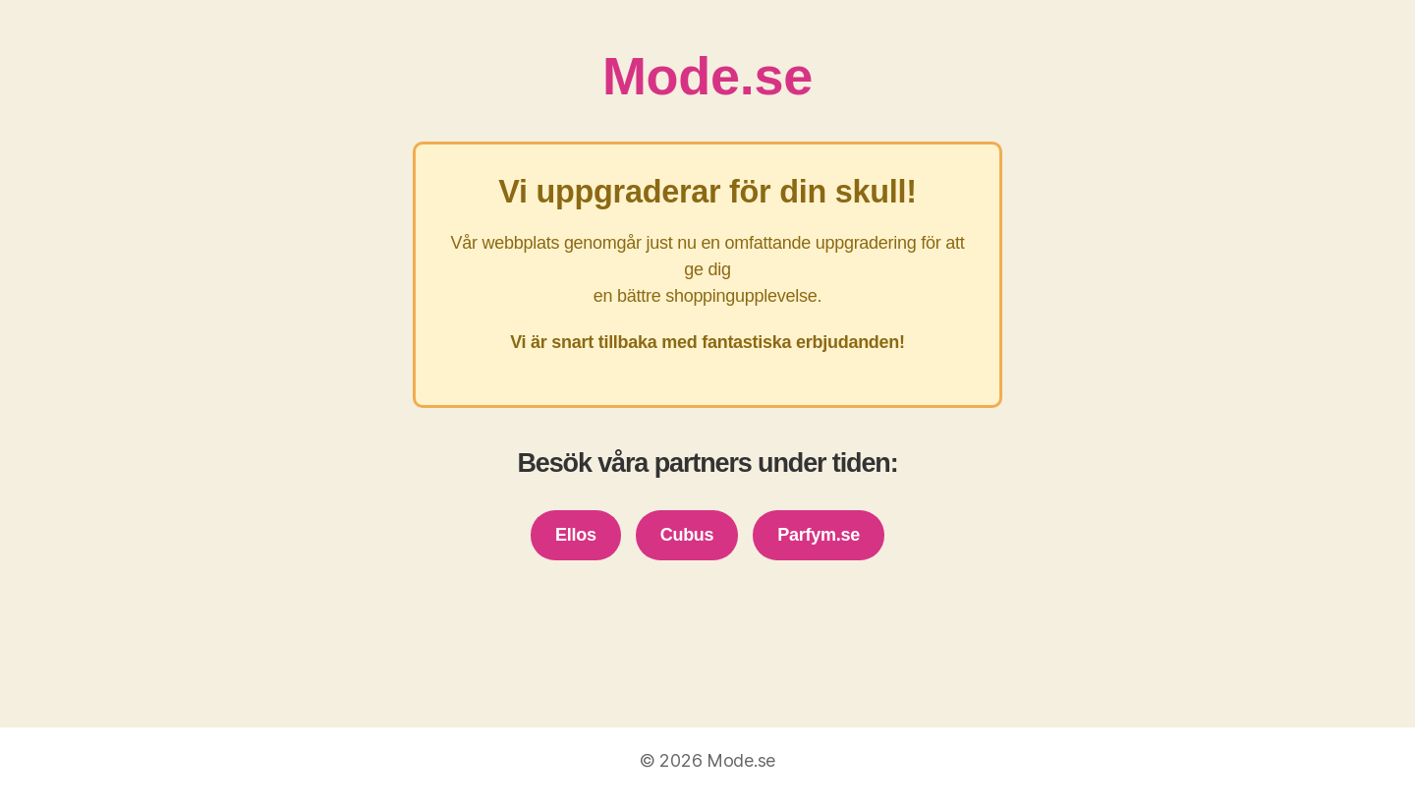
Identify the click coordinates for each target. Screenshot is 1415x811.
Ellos (575, 535)
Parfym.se (818, 535)
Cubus (687, 535)
